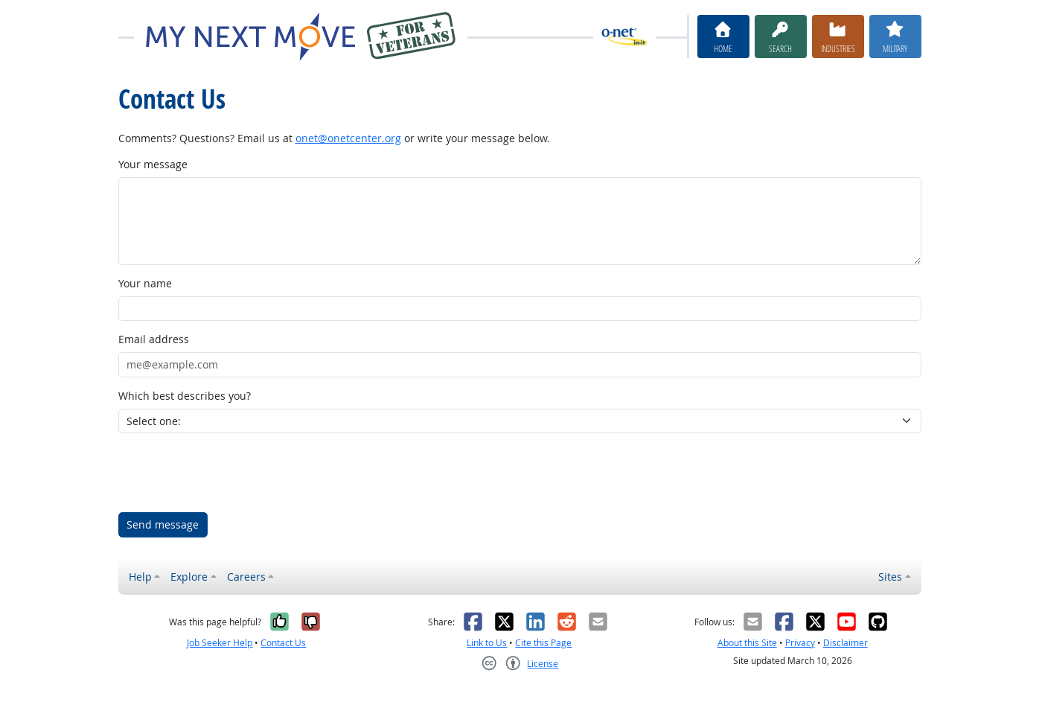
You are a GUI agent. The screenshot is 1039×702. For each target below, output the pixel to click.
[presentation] (231, 473)
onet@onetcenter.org (348, 138)
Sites (890, 576)
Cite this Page (543, 642)
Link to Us (487, 642)
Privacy (800, 642)
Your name (145, 283)
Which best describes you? (184, 396)
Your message (153, 164)
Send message (163, 524)
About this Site (747, 642)
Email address (153, 339)
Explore (189, 576)
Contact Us (283, 642)
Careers (246, 576)
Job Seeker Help (219, 642)
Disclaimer (845, 642)
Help (140, 576)
